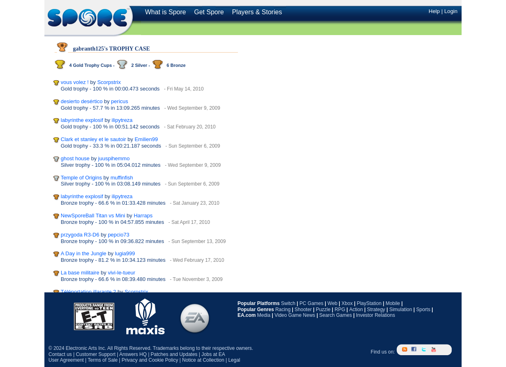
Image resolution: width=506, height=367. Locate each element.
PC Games (311, 303)
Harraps (143, 215)
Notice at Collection (203, 360)
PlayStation (369, 303)
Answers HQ (133, 354)
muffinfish (121, 178)
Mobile (392, 303)
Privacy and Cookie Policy (149, 360)
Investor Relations (375, 315)
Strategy (376, 309)
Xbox (346, 303)
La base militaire (80, 273)
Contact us (60, 354)
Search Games (335, 315)
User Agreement (66, 360)
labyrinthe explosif (82, 120)
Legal (234, 360)
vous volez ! (75, 82)
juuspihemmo (114, 158)
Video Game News (295, 315)
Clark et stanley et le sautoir (93, 139)
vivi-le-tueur (121, 273)
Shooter (303, 309)
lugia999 (125, 253)
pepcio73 (119, 235)
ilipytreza (122, 120)
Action (356, 309)
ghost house (75, 158)
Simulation (400, 309)
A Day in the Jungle (83, 253)
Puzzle (323, 309)
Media (264, 315)
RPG (339, 309)
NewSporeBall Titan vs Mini (93, 215)
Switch (288, 303)
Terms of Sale (102, 360)
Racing (282, 309)
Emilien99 (146, 139)
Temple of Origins (81, 178)
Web (332, 303)
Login (451, 11)
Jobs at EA (213, 354)
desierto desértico (82, 101)
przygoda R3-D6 (80, 235)
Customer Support (95, 354)
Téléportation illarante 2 (88, 292)
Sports (423, 309)
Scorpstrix (109, 82)
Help (434, 11)
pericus (119, 101)
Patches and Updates (174, 354)
